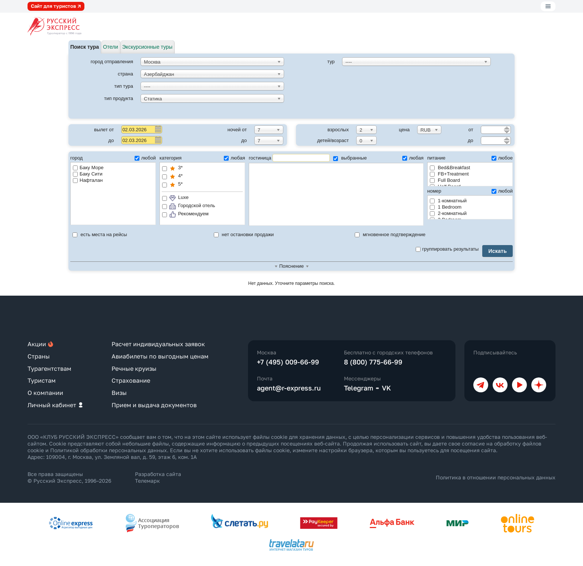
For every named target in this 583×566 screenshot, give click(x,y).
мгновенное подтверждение (390, 234)
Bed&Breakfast (450, 167)
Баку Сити (88, 174)
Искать (497, 251)
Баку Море (88, 167)
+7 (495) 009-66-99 (288, 362)
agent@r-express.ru (289, 388)
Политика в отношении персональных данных (495, 477)
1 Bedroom (445, 207)
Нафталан (88, 180)
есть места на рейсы (100, 234)
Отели (110, 47)
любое (502, 158)
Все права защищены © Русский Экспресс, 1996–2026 (69, 477)
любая (234, 158)
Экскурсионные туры (147, 47)
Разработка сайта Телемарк (158, 477)
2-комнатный (448, 213)
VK (386, 388)
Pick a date (157, 129)
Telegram (358, 388)
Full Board (445, 180)
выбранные (350, 158)
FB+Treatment (449, 174)
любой (145, 158)
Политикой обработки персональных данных (108, 450)
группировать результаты (447, 249)
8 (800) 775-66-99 (373, 362)
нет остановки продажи (244, 234)
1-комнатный (448, 200)
